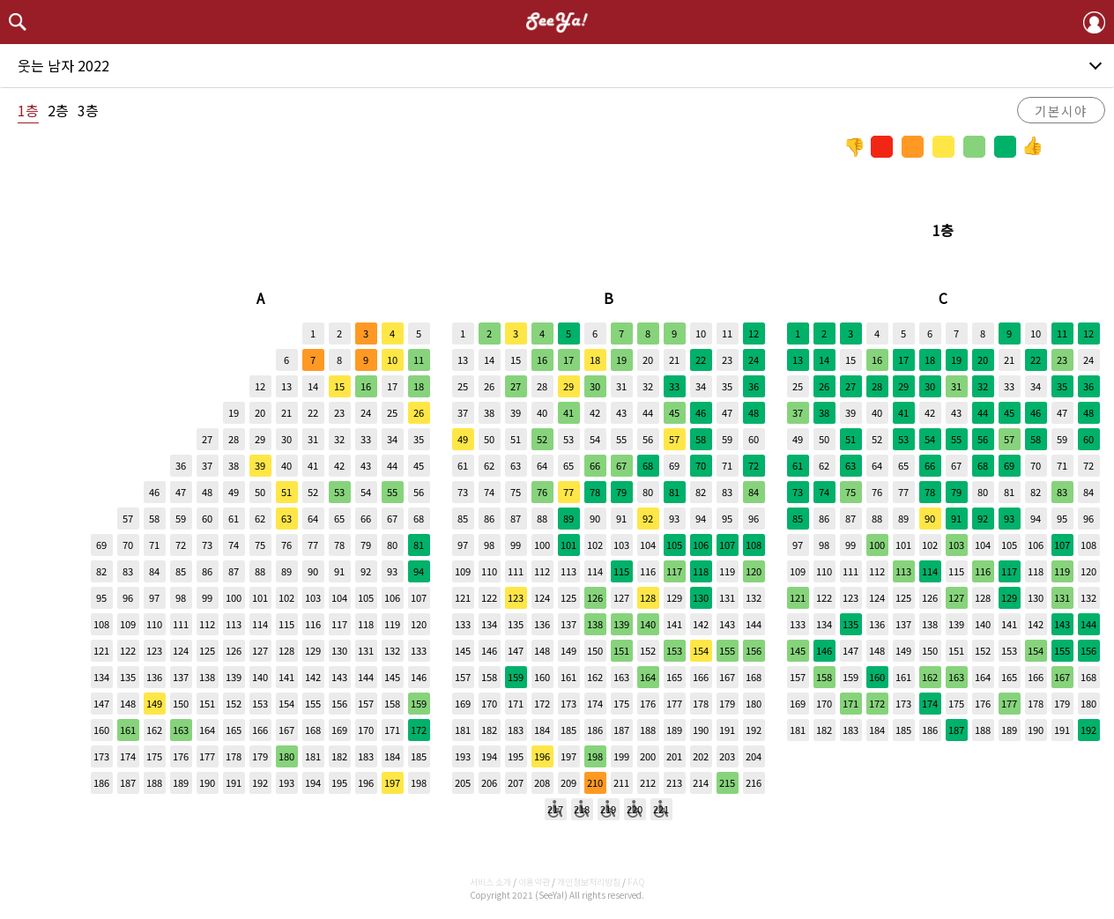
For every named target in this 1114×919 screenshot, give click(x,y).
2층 (58, 110)
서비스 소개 (490, 881)
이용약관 (534, 881)
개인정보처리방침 (588, 881)
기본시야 (1061, 110)
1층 (28, 110)
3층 (88, 110)
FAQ (636, 881)
